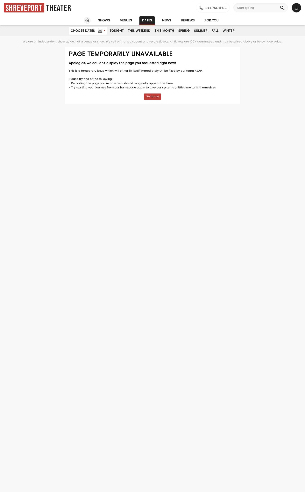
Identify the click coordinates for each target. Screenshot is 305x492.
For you (212, 20)
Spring (184, 30)
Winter (228, 30)
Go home (152, 96)
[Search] (283, 8)
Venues (126, 20)
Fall (215, 30)
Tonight (117, 30)
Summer (200, 30)
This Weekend (139, 30)
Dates (147, 20)
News (166, 20)
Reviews (188, 20)
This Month (164, 30)
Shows (104, 20)
